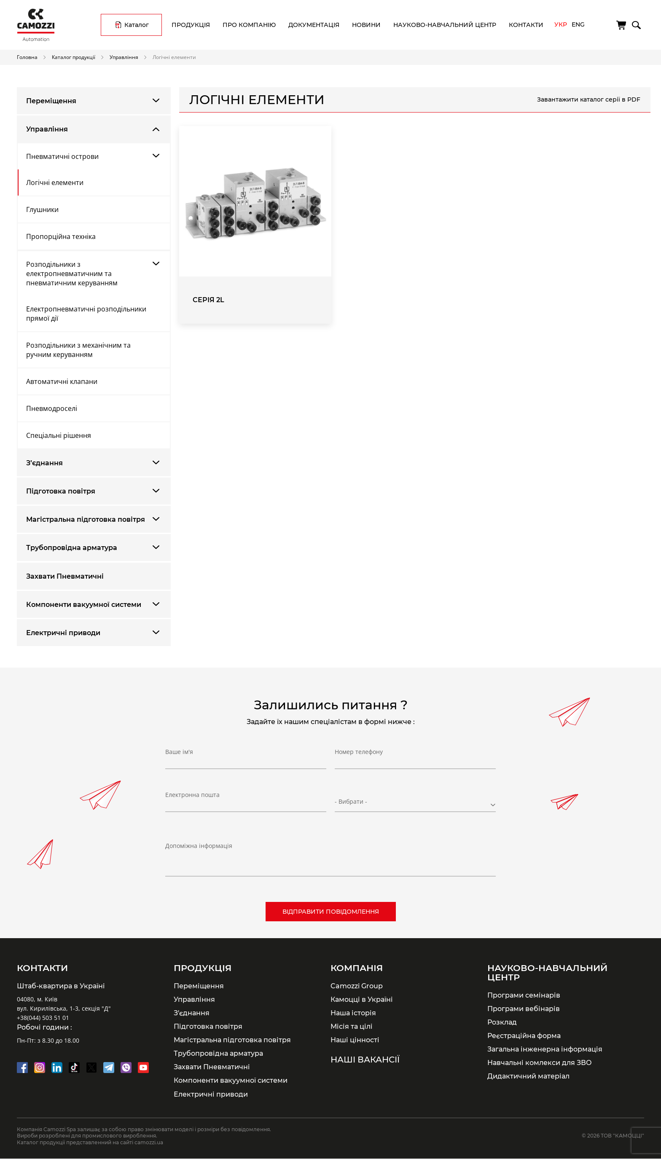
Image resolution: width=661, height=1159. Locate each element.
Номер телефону (359, 755)
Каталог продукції (73, 57)
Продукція (191, 25)
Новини (366, 25)
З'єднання (192, 1013)
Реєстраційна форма (524, 1035)
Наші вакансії (365, 1059)
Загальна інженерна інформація (544, 1049)
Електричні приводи (63, 633)
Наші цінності (354, 1040)
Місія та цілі (351, 1026)
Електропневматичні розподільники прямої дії (86, 313)
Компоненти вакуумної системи (83, 605)
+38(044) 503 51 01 (43, 1018)
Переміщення (51, 101)
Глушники (42, 209)
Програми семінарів (523, 995)
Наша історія (353, 1013)
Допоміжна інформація (198, 846)
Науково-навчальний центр (444, 25)
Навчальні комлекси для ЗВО (539, 1062)
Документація (313, 25)
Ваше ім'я (179, 755)
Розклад (502, 1022)
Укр (560, 24)
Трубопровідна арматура (71, 548)
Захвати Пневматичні (65, 576)
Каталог (136, 25)
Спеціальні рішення (58, 435)
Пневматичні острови (62, 156)
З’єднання (44, 463)
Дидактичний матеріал (528, 1076)
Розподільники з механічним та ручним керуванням (78, 350)
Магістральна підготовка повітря (85, 519)
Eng (578, 24)
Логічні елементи (54, 182)
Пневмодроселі (51, 408)
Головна (27, 57)
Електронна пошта (192, 798)
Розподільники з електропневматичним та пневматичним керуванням (72, 273)
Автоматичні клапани (61, 381)
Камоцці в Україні (361, 999)
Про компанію (249, 25)
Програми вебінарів (523, 1008)
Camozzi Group (356, 986)
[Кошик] (621, 25)
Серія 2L (208, 300)
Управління (124, 57)
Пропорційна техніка (61, 236)
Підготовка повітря (60, 491)
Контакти (526, 25)
